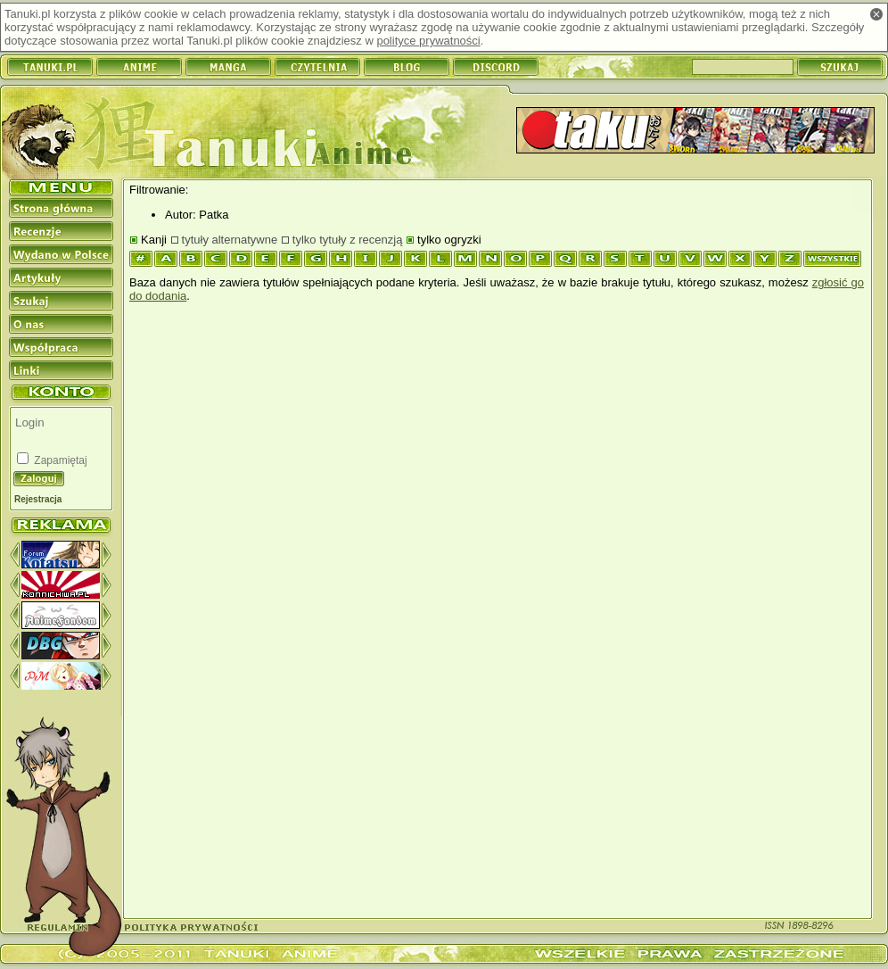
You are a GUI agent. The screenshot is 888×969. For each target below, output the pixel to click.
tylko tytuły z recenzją (347, 239)
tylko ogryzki (449, 239)
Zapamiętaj (59, 460)
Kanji (154, 239)
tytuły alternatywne (230, 239)
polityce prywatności (428, 40)
